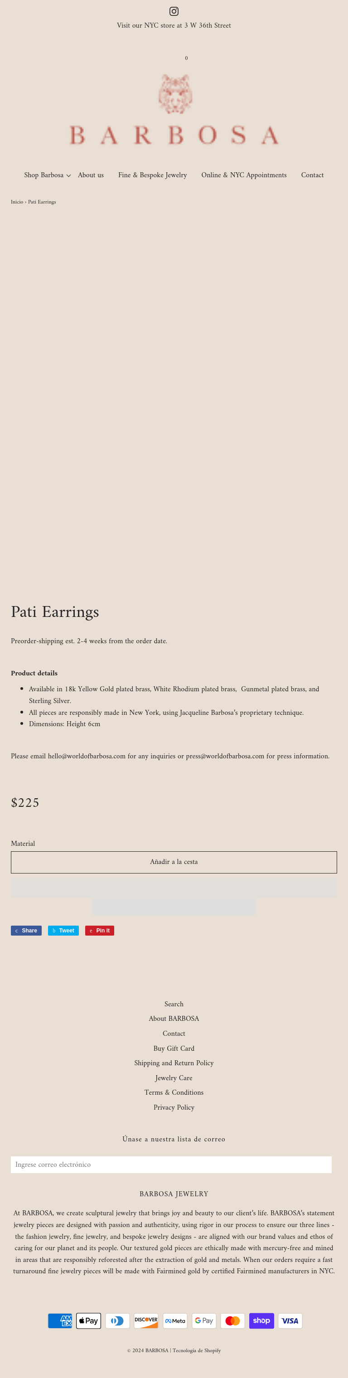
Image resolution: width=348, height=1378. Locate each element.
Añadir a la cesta (174, 862)
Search (174, 1005)
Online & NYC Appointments (244, 175)
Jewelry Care (173, 1079)
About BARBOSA (174, 1019)
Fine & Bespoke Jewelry (152, 175)
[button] (174, 888)
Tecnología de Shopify (197, 1351)
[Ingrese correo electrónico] (171, 1164)
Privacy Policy (174, 1108)
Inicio (17, 202)
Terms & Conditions (174, 1093)
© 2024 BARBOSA (148, 1351)
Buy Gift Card (174, 1049)
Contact (312, 175)
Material (23, 844)
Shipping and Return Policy (173, 1064)
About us (91, 175)
